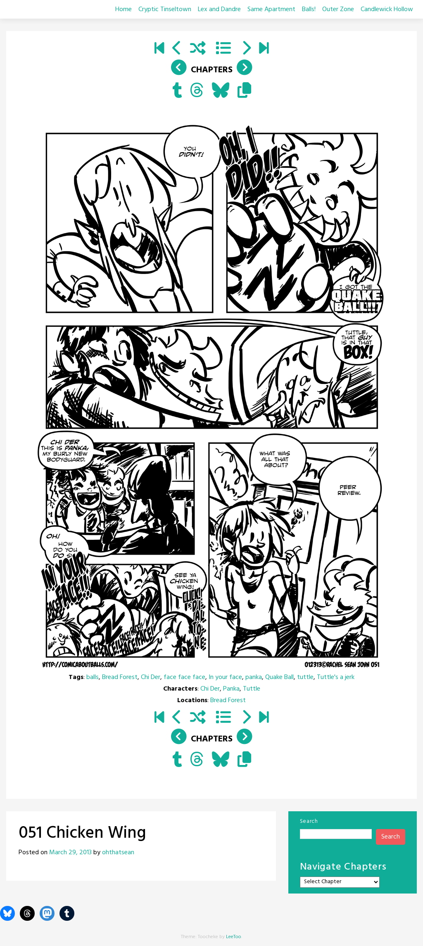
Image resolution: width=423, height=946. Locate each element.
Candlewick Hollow (387, 9)
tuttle (305, 677)
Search (309, 821)
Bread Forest (120, 677)
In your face (225, 677)
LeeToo (233, 937)
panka (253, 677)
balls (92, 677)
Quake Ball (279, 677)
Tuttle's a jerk (335, 677)
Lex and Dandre (219, 9)
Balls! (309, 9)
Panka (231, 689)
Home (123, 9)
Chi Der (150, 677)
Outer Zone (338, 9)
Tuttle (251, 689)
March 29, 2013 (70, 852)
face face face (184, 677)
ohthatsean (118, 852)
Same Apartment (271, 9)
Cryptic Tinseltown (164, 9)
